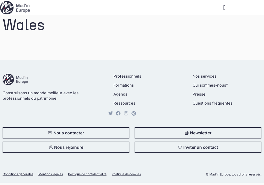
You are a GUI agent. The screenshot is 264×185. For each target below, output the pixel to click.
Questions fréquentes (213, 103)
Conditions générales (18, 174)
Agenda (120, 94)
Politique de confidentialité (87, 174)
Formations (123, 85)
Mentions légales (50, 174)
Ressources (124, 103)
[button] (224, 8)
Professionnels (127, 76)
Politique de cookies (126, 174)
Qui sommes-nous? (210, 85)
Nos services (205, 76)
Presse (199, 94)
